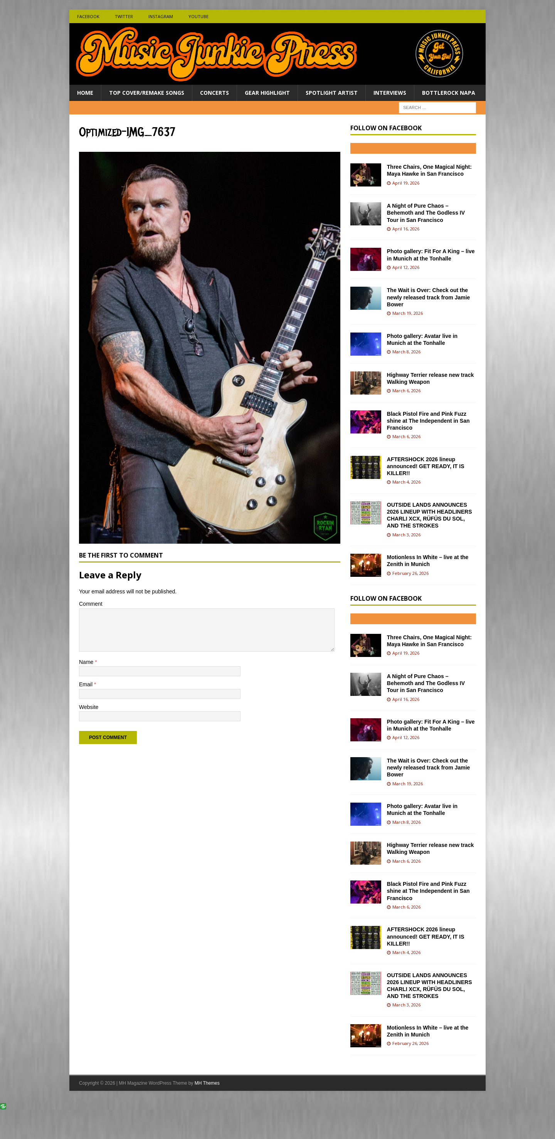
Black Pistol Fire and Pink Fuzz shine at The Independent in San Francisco (428, 421)
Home (85, 92)
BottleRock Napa (448, 92)
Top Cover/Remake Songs (146, 92)
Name (87, 662)
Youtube (198, 16)
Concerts (214, 92)
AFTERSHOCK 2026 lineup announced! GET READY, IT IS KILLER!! (425, 466)
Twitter (124, 16)
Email (86, 684)
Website (88, 707)
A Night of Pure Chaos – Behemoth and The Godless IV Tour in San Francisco (426, 213)
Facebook (88, 16)
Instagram (160, 16)
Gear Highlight (267, 92)
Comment (91, 604)
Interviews (389, 92)
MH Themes (207, 1083)
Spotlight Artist (332, 92)
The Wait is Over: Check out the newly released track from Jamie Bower (428, 297)
